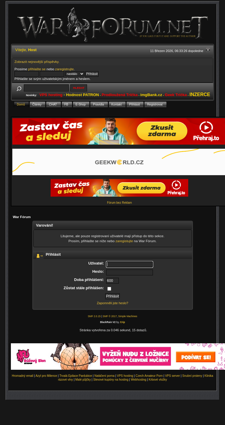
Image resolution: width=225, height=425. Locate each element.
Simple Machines (127, 316)
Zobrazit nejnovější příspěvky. (36, 61)
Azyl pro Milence (46, 375)
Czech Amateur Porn (149, 375)
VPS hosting (125, 375)
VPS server (172, 375)
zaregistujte (124, 241)
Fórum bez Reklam (119, 202)
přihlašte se (37, 69)
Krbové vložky (158, 379)
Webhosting (138, 379)
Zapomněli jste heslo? (112, 303)
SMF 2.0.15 (94, 316)
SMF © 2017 (110, 316)
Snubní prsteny (192, 375)
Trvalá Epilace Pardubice (75, 375)
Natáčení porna (104, 375)
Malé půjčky (83, 379)
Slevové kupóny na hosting (111, 379)
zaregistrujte (64, 69)
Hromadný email (22, 375)
